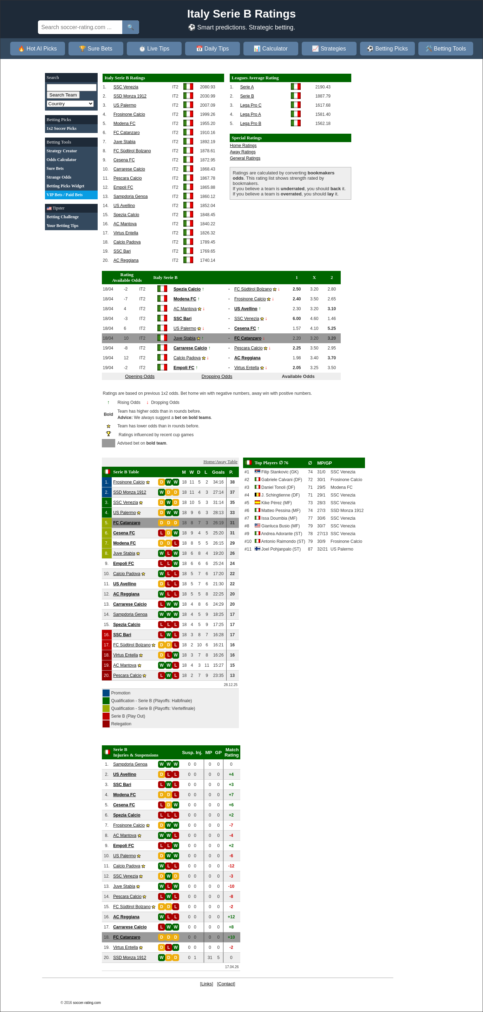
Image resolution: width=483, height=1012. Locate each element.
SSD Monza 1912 (129, 96)
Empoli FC (123, 187)
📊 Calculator (270, 49)
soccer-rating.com (87, 1003)
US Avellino (124, 205)
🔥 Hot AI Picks (37, 49)
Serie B (247, 96)
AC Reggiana (125, 260)
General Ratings (245, 158)
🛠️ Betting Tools (445, 49)
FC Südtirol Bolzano (132, 150)
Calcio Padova (127, 242)
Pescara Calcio (127, 178)
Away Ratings (243, 151)
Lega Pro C (251, 105)
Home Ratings (243, 145)
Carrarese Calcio (129, 169)
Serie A (247, 87)
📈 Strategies (329, 49)
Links (206, 983)
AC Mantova (125, 223)
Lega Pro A (250, 114)
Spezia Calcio (126, 214)
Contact (226, 983)
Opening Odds (140, 376)
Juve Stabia (124, 141)
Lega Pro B (250, 123)
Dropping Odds (217, 376)
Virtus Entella (125, 233)
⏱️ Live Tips (154, 49)
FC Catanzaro (126, 132)
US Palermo (124, 105)
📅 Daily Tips (212, 49)
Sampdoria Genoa (130, 196)
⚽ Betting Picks (387, 49)
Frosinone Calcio (129, 114)
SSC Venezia (125, 87)
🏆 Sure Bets (95, 49)
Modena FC (124, 123)
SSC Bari (122, 251)
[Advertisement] (71, 340)
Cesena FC (124, 160)
